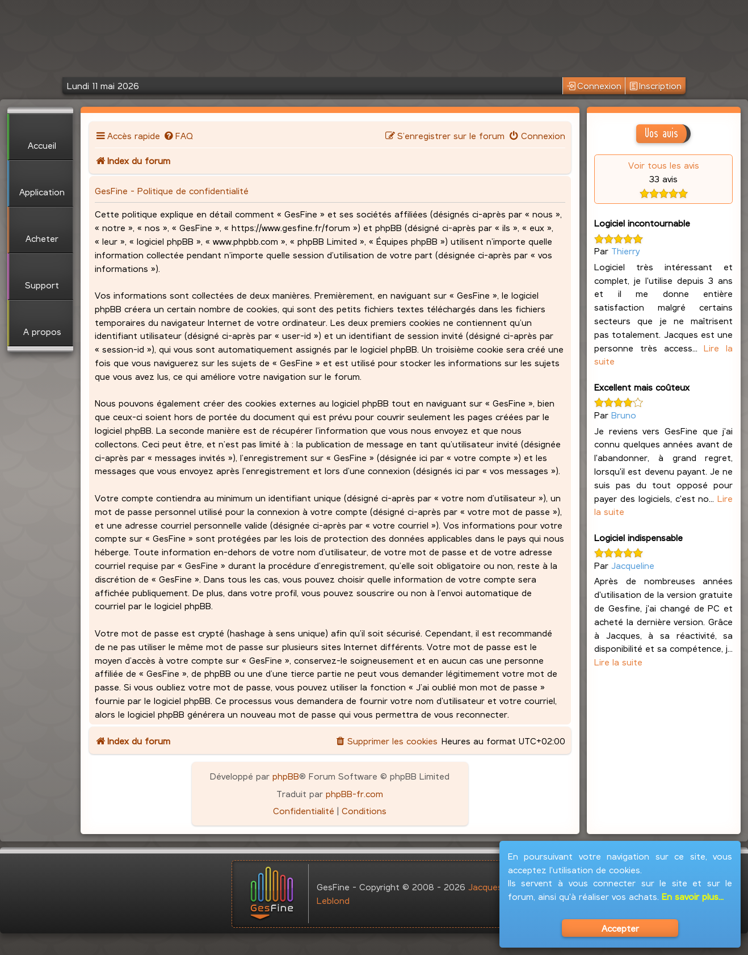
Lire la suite (618, 661)
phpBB (285, 775)
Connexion (594, 86)
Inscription (655, 86)
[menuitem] (178, 135)
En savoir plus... (693, 896)
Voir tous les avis (663, 165)
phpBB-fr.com (354, 793)
